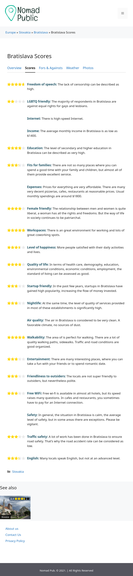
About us (11, 529)
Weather (72, 68)
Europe (10, 32)
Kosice (5, 517)
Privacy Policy (15, 541)
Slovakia (25, 32)
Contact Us (13, 535)
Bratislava (41, 32)
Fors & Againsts (51, 68)
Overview (14, 68)
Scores (30, 68)
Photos (88, 68)
